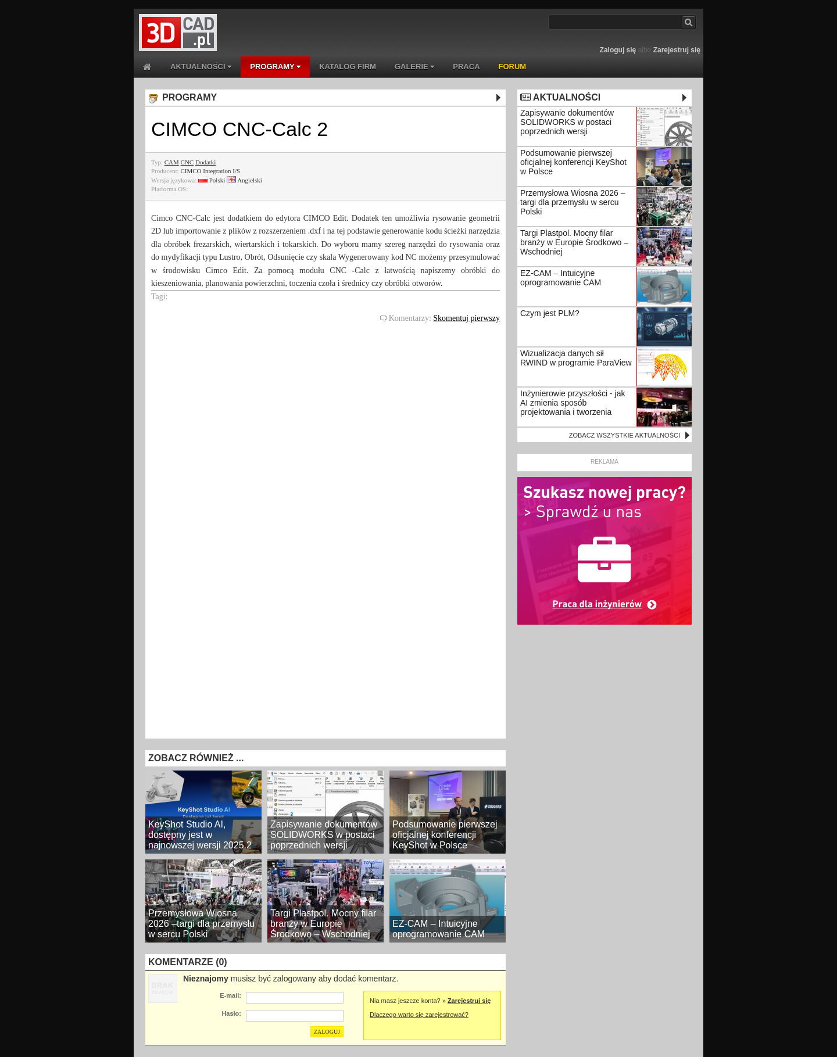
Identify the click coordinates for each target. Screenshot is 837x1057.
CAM (171, 162)
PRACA (466, 66)
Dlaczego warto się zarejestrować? (419, 1014)
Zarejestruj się (676, 50)
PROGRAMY (275, 66)
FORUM (513, 66)
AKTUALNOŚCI (200, 66)
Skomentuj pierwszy (466, 317)
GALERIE (414, 66)
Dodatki (205, 162)
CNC (187, 162)
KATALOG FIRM (347, 66)
